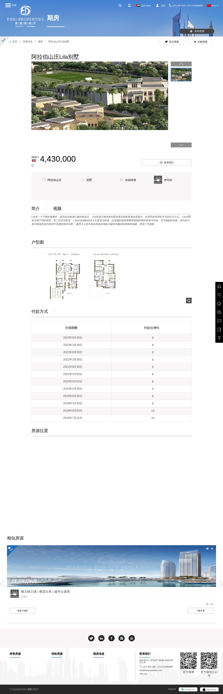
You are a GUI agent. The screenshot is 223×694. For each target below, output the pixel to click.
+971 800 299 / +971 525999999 (186, 6)
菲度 (30, 689)
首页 (13, 41)
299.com (143, 674)
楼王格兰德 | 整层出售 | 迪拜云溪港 (45, 591)
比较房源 (200, 41)
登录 (163, 6)
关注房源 (172, 41)
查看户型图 (22, 611)
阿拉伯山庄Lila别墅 (58, 41)
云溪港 (24, 596)
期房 (40, 41)
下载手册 (200, 611)
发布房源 (197, 31)
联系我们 (167, 162)
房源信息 (28, 41)
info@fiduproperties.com (150, 670)
